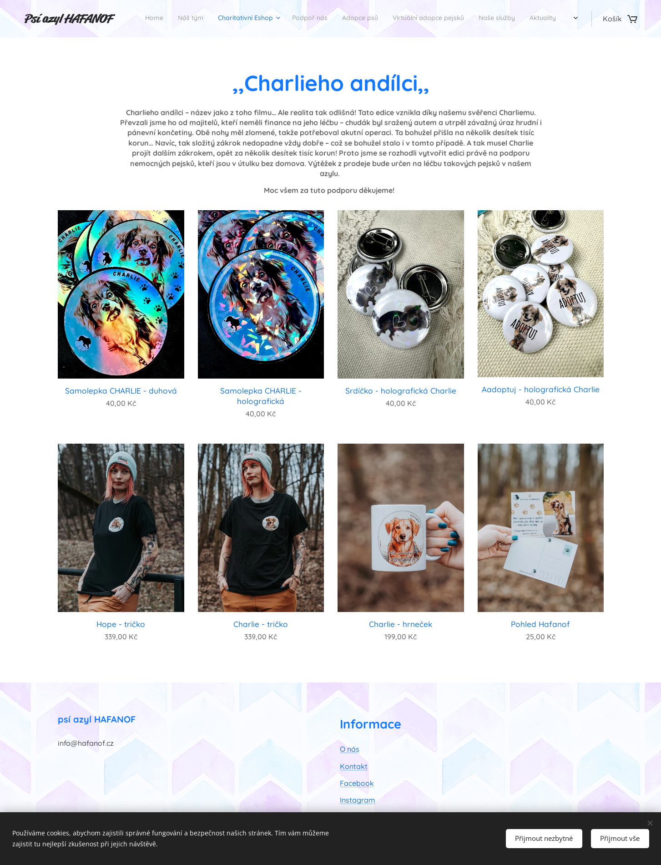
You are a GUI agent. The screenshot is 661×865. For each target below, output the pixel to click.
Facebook (357, 783)
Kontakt (354, 766)
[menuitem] (384, 18)
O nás (349, 749)
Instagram (357, 800)
